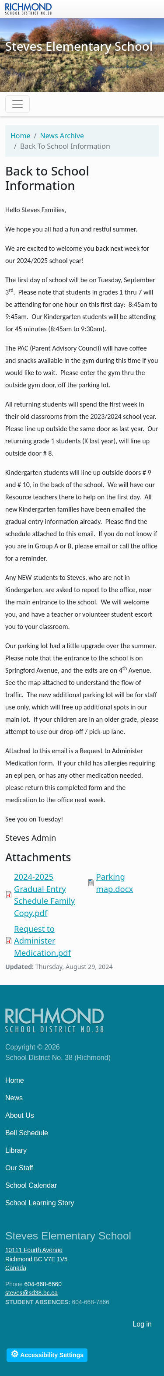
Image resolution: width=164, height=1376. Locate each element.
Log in (142, 1324)
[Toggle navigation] (17, 104)
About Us (19, 1115)
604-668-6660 (42, 1284)
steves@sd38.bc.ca (31, 1293)
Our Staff (19, 1168)
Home (20, 135)
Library (16, 1150)
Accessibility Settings (47, 1354)
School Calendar (31, 1185)
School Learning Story (39, 1203)
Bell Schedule (26, 1133)
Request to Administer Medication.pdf (42, 940)
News (14, 1098)
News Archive (62, 135)
